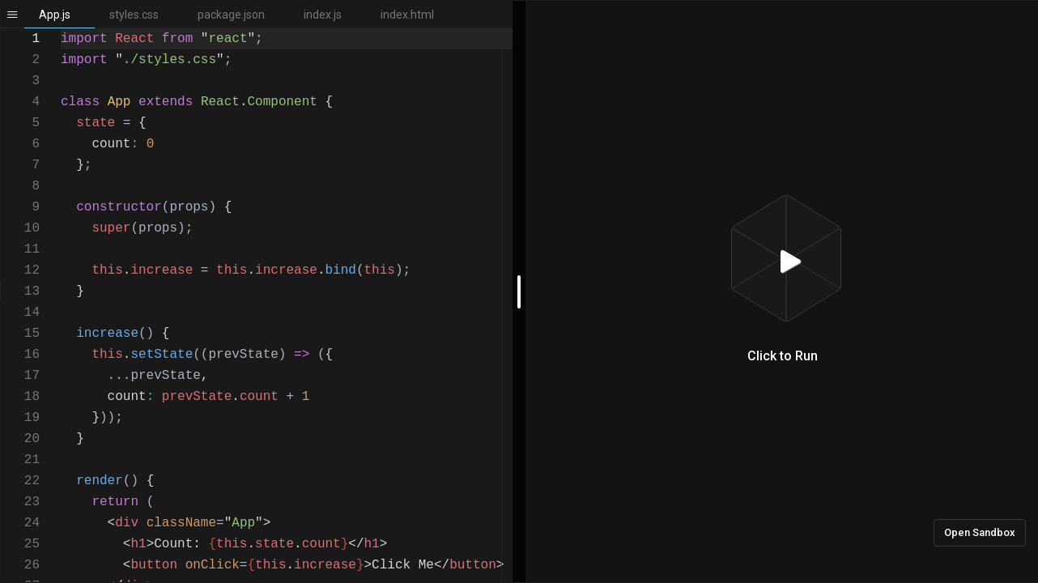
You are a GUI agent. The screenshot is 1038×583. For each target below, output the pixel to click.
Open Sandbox (979, 532)
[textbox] (61, 28)
